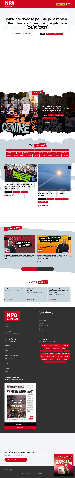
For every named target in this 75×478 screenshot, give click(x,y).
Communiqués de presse (11, 355)
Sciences (36, 155)
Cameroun (23, 150)
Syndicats (50, 155)
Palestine (49, 33)
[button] (66, 4)
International (58, 33)
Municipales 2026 (64, 152)
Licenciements (27, 152)
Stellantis (43, 155)
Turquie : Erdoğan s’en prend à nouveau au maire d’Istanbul (60, 290)
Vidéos (42, 33)
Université (58, 155)
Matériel (6, 368)
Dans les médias (8, 358)
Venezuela (65, 155)
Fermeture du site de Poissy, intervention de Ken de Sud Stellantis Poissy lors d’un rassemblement (53, 256)
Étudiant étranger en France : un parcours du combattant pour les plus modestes (53, 186)
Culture (21, 197)
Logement (40, 152)
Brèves (6, 350)
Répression (22, 155)
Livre (34, 152)
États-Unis (38, 150)
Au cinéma (9, 150)
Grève (54, 150)
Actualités (8, 197)
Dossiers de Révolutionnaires (12, 361)
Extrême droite (46, 150)
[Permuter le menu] (69, 4)
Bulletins (6, 353)
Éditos (6, 363)
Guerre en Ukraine (11, 152)
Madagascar (48, 152)
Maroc (55, 152)
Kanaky (19, 152)
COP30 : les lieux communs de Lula (37, 290)
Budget (16, 150)
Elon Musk (30, 150)
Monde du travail (43, 325)
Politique (58, 192)
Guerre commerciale (63, 150)
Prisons (16, 155)
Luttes (41, 323)
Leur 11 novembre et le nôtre (14, 289)
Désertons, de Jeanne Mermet (17, 193)
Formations (7, 366)
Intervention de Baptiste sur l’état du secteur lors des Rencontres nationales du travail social (20, 256)
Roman (29, 155)
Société (41, 331)
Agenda (6, 348)
